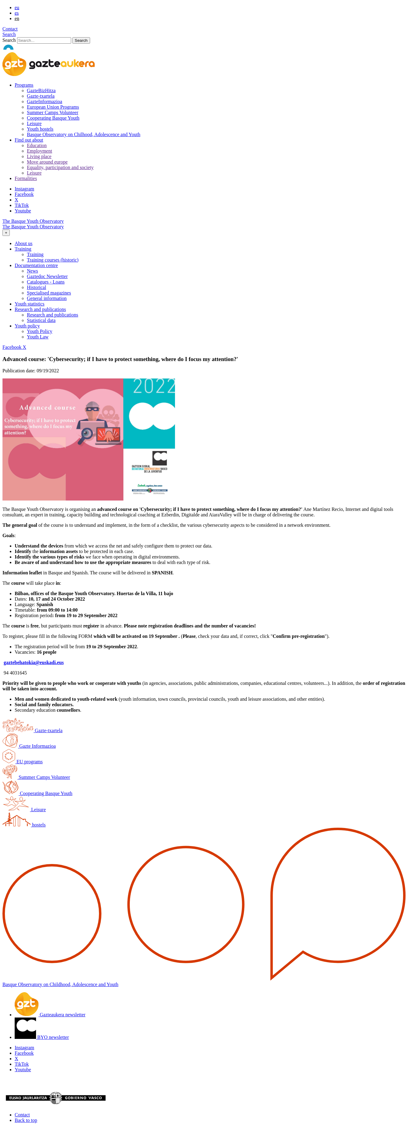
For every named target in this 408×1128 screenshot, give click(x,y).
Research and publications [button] (40, 309)
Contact (10, 28)
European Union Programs (53, 107)
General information (47, 298)
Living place (39, 156)
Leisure (34, 123)
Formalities (26, 178)
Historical (36, 287)
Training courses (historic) (52, 259)
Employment (39, 151)
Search (9, 34)
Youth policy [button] (27, 325)
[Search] (44, 40)
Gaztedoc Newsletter (47, 276)
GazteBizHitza (41, 90)
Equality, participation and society (60, 167)
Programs (24, 85)
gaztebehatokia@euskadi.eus (34, 662)
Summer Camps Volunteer (52, 112)
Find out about (29, 140)
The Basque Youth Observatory (33, 221)
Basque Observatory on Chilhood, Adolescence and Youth (83, 134)
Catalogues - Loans (46, 281)
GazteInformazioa (44, 101)
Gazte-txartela (41, 96)
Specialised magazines (49, 292)
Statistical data (41, 320)
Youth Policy (39, 331)
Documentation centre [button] (36, 265)
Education (37, 145)
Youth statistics (30, 303)
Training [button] (23, 248)
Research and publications (52, 314)
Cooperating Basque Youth (53, 118)
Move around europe (47, 161)
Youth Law (38, 336)
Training (35, 254)
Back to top (26, 1120)
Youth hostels (40, 129)
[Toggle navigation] (6, 233)
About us (23, 243)
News (32, 270)
